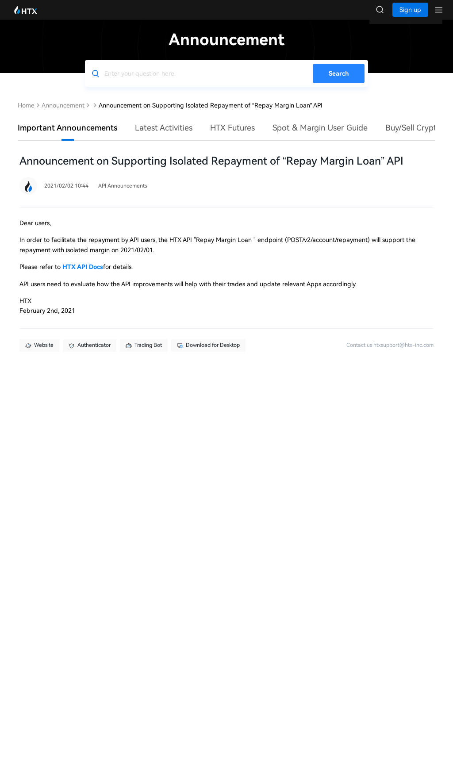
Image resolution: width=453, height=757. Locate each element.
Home (26, 114)
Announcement (63, 114)
